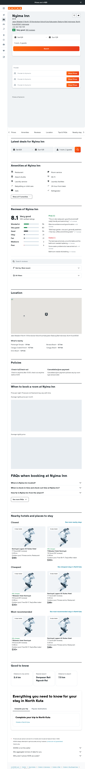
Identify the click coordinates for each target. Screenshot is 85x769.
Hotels (24, 767)
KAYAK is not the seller (47, 748)
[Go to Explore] (4, 35)
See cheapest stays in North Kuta (70, 567)
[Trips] (4, 50)
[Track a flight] (4, 40)
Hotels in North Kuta (23, 722)
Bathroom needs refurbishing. (62, 252)
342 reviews (30, 30)
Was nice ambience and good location (63, 225)
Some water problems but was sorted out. (64, 247)
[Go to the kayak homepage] (15, 8)
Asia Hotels (32, 767)
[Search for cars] (4, 24)
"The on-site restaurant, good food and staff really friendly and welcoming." (63, 220)
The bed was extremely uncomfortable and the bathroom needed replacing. (64, 242)
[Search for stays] (4, 19)
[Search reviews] (48, 261)
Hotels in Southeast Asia (70, 767)
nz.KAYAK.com (15, 767)
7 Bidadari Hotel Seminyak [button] (56, 551)
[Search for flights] (4, 15)
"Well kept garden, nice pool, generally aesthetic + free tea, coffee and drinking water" (65, 231)
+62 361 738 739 (18, 27)
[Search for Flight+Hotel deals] (4, 29)
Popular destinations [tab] (39, 709)
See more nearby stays (73, 522)
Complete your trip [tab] (21, 709)
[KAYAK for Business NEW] (4, 44)
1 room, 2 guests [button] (20, 43)
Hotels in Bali (56, 767)
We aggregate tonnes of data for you (47, 751)
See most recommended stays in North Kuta (66, 612)
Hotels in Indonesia (44, 767)
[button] (80, 2)
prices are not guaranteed (55, 741)
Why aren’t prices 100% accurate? (47, 755)
